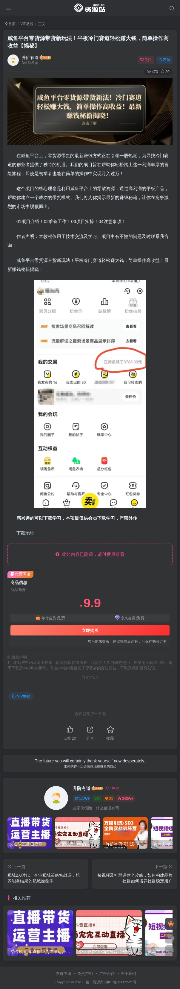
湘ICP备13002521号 (120, 982)
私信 (164, 60)
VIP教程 (26, 24)
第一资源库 (95, 982)
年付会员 (50, 618)
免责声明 (85, 973)
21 (109, 799)
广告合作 (107, 973)
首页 (10, 24)
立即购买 (90, 630)
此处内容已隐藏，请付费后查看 (90, 554)
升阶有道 (30, 57)
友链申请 (63, 973)
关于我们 (128, 973)
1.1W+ (82, 799)
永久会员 (129, 618)
